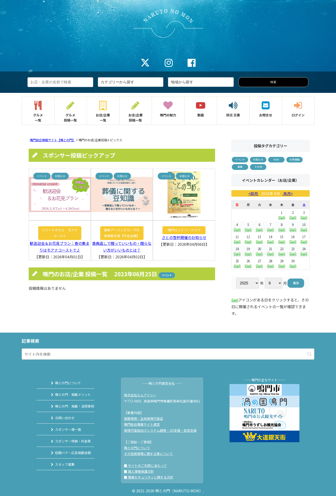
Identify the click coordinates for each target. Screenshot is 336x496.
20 (259, 251)
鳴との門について (62, 383)
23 (292, 251)
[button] (309, 354)
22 (281, 251)
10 (303, 227)
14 (270, 239)
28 (270, 263)
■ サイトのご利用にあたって (147, 465)
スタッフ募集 (59, 464)
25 (237, 263)
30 (292, 263)
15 (281, 239)
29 (281, 263)
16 (292, 239)
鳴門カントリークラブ (184, 230)
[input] (168, 354)
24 (303, 251)
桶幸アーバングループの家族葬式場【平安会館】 (122, 233)
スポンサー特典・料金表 (67, 441)
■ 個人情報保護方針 (141, 471)
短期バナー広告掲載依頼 (67, 452)
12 (248, 239)
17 (303, 239)
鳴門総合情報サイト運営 (144, 424)
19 (248, 251)
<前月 (253, 193)
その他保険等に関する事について (150, 453)
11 (237, 239)
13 (259, 239)
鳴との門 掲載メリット (67, 394)
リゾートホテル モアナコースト (60, 233)
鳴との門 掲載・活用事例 (69, 406)
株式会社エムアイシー (142, 395)
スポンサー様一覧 (62, 429)
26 (248, 263)
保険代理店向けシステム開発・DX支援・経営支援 (162, 430)
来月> (287, 193)
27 (259, 263)
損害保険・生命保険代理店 (145, 418)
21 (270, 251)
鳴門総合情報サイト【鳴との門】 (52, 140)
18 (237, 251)
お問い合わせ (59, 417)
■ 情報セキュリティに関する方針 (151, 477)
